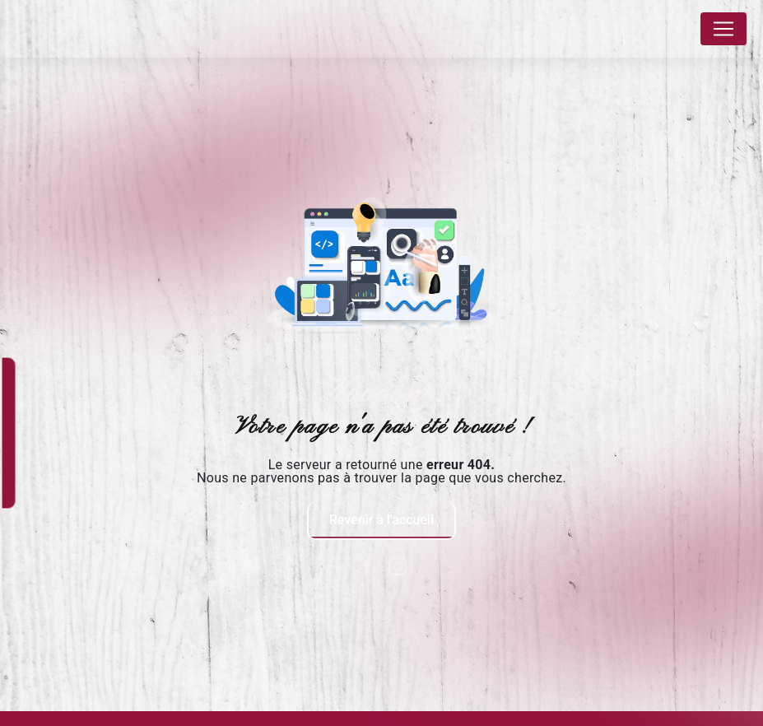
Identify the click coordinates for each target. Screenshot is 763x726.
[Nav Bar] (723, 28)
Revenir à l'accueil (381, 520)
